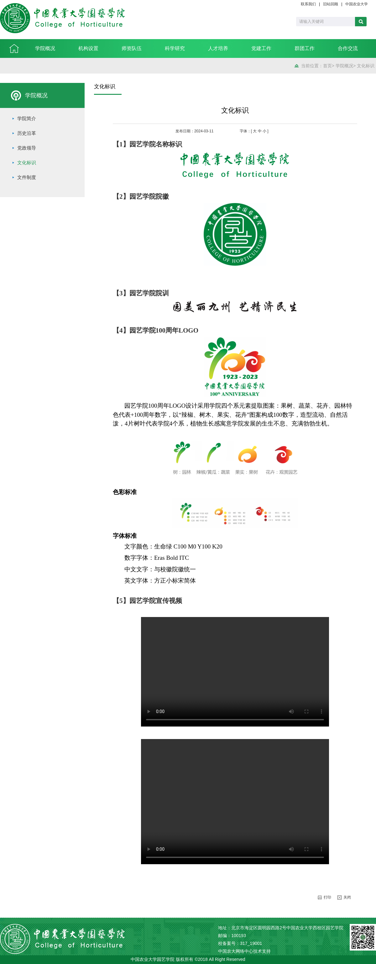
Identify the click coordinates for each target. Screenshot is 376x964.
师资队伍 (132, 48)
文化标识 (365, 66)
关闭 (347, 897)
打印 (327, 897)
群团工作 (305, 48)
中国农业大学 (356, 4)
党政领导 (26, 147)
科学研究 (175, 48)
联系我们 (308, 4)
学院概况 (45, 48)
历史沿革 (26, 133)
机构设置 (88, 48)
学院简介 (26, 118)
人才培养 (218, 48)
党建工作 (261, 48)
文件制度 (26, 177)
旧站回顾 (330, 4)
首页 (327, 66)
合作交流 (348, 48)
